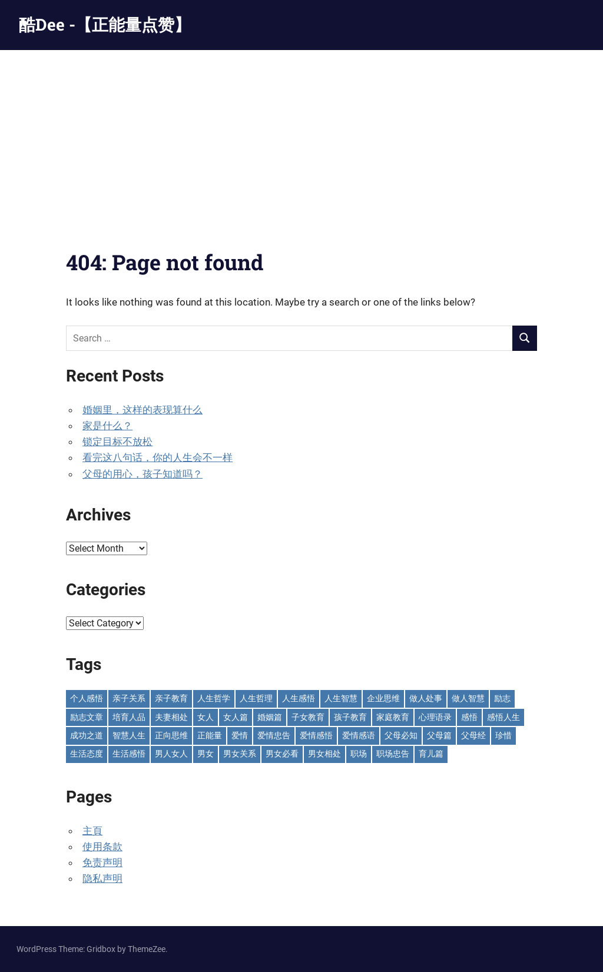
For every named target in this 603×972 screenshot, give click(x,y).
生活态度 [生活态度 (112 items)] (86, 753)
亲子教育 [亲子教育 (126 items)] (171, 698)
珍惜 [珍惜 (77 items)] (503, 735)
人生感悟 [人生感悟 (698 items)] (298, 698)
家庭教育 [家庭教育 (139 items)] (392, 717)
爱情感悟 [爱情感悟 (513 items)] (316, 735)
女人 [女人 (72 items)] (205, 717)
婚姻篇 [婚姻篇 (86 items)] (269, 717)
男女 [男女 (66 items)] (205, 753)
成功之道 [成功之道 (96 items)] (86, 735)
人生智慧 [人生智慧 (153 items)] (340, 698)
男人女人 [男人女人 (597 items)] (171, 753)
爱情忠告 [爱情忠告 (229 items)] (273, 735)
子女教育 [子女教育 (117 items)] (307, 717)
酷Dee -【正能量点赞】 (105, 24)
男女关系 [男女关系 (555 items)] (239, 753)
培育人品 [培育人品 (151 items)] (128, 717)
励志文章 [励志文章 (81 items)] (86, 717)
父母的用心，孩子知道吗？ (142, 474)
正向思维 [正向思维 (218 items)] (171, 735)
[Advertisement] (301, 138)
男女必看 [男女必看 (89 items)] (282, 753)
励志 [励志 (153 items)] (502, 698)
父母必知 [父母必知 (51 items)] (401, 735)
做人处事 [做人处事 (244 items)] (425, 698)
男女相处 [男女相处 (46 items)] (324, 753)
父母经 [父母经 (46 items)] (473, 735)
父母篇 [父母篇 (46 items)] (439, 735)
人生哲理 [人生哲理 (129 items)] (256, 698)
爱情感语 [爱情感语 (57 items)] (358, 735)
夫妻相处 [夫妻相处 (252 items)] (171, 717)
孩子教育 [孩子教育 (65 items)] (350, 717)
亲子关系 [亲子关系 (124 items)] (128, 698)
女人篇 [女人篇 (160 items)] (235, 717)
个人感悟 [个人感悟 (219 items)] (86, 698)
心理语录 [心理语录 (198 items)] (435, 717)
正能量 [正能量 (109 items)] (209, 735)
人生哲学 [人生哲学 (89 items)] (213, 698)
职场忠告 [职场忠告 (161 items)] (392, 753)
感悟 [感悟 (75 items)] (469, 717)
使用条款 (102, 846)
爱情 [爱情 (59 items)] (239, 735)
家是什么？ (107, 426)
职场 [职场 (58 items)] (358, 753)
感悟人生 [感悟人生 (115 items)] (503, 717)
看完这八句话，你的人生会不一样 (157, 457)
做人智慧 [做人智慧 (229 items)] (468, 698)
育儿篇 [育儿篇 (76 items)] (431, 753)
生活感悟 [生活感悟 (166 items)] (128, 753)
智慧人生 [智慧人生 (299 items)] (128, 735)
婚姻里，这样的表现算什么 (142, 410)
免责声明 (102, 862)
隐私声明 (102, 878)
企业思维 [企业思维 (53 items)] (383, 698)
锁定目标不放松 (117, 441)
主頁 (92, 831)
